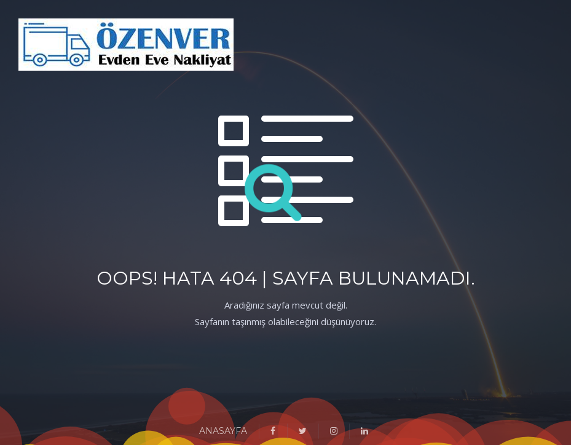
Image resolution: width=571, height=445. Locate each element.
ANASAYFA (223, 430)
